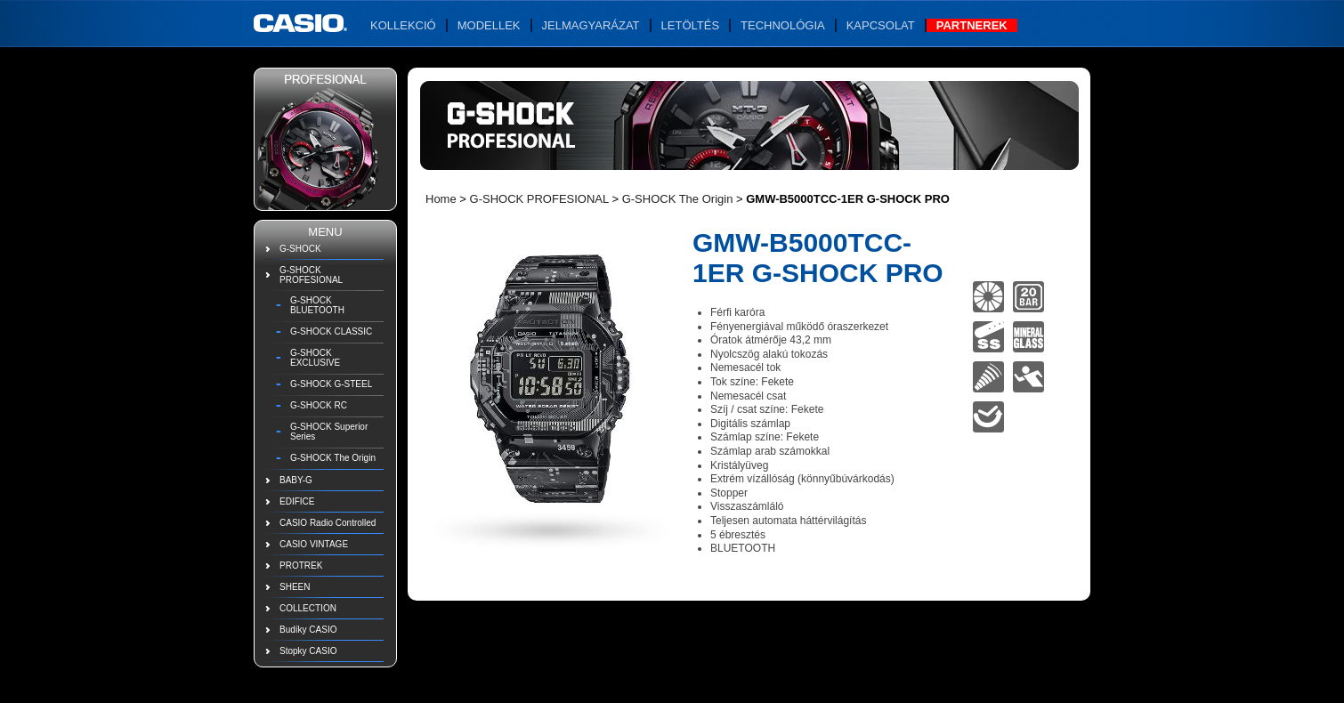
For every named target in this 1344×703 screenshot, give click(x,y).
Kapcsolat (880, 25)
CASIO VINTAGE (313, 544)
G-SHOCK (300, 249)
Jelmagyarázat (591, 25)
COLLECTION (307, 608)
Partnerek (972, 25)
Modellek (489, 25)
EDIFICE (296, 501)
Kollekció (403, 25)
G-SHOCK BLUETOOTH (317, 305)
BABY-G (295, 480)
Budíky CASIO (307, 629)
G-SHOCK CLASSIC (331, 331)
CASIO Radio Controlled (327, 523)
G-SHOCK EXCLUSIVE (315, 358)
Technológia (783, 25)
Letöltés (690, 25)
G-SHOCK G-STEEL (331, 384)
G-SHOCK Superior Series (329, 431)
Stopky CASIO (307, 651)
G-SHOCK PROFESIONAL (311, 275)
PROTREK (300, 565)
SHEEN (294, 587)
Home (441, 199)
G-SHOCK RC (318, 405)
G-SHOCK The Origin (333, 458)
